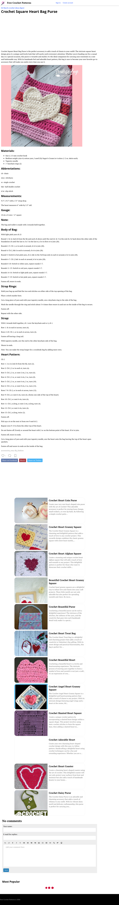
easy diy (14, 450)
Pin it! (22, 460)
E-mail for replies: (10, 834)
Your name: (7, 826)
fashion (21, 450)
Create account (68, 3)
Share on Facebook (9, 460)
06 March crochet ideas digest (12, 8)
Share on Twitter (34, 460)
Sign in (58, 3)
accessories (5, 450)
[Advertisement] (49, 30)
